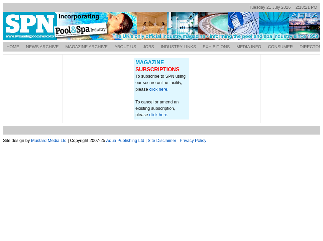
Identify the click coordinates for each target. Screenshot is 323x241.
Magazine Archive (87, 46)
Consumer (280, 46)
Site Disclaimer (162, 140)
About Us (125, 46)
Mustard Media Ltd (49, 140)
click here (158, 114)
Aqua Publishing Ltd (125, 140)
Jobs (148, 46)
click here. (159, 89)
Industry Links (178, 46)
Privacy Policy (193, 140)
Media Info (248, 46)
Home (12, 46)
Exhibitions (216, 46)
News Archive (42, 46)
